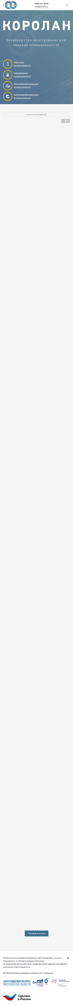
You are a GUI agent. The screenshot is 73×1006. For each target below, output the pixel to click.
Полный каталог (36, 933)
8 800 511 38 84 (41, 4)
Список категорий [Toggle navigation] (36, 114)
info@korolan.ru (41, 6)
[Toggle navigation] (67, 5)
